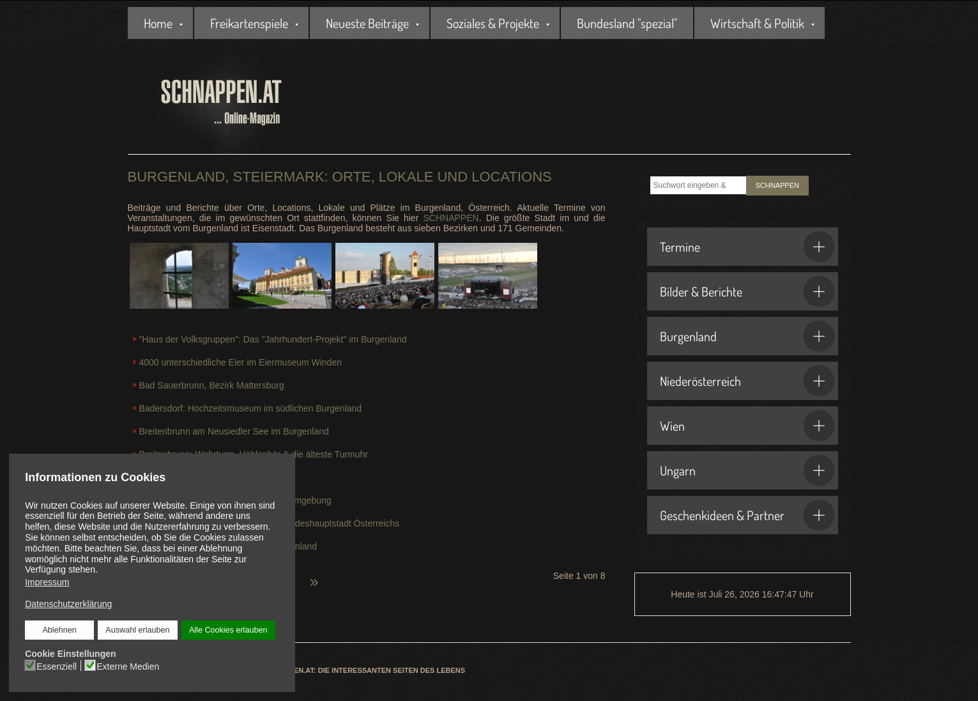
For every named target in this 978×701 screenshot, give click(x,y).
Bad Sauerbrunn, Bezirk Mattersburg (211, 385)
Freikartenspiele (249, 23)
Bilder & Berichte (747, 291)
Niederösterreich (747, 381)
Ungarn (747, 470)
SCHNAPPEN (450, 218)
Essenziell (56, 665)
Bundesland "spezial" (627, 23)
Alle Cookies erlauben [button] (228, 630)
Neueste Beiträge (367, 23)
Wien (747, 426)
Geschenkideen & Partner (747, 515)
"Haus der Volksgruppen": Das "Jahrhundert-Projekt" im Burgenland (273, 339)
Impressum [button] (47, 582)
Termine (747, 247)
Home (158, 23)
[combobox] (698, 185)
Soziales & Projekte (493, 23)
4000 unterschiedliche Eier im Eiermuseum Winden (240, 362)
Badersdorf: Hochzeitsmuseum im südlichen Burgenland (250, 408)
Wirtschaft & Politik (757, 23)
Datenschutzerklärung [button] (68, 604)
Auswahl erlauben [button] (137, 630)
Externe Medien (127, 665)
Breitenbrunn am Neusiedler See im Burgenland (234, 431)
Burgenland (747, 336)
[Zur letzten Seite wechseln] (314, 575)
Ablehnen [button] (59, 630)
